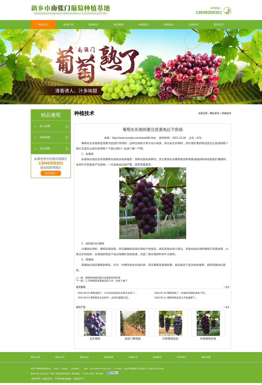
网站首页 (43, 24)
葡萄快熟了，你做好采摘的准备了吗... (180, 293)
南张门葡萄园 (133, 338)
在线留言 (194, 24)
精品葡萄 (118, 24)
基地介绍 (68, 24)
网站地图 (206, 357)
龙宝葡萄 (45, 148)
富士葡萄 (45, 126)
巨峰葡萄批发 (170, 338)
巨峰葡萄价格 (208, 338)
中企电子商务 (88, 373)
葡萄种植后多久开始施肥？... (175, 297)
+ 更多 (226, 287)
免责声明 (35, 378)
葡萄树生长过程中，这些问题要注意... (104, 297)
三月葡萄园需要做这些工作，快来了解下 (106, 280)
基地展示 (169, 24)
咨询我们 (51, 173)
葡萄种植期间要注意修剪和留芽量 (102, 277)
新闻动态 (93, 24)
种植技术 (144, 24)
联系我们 (219, 24)
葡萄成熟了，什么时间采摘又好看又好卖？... (107, 293)
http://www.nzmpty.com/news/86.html (134, 137)
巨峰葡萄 (45, 137)
